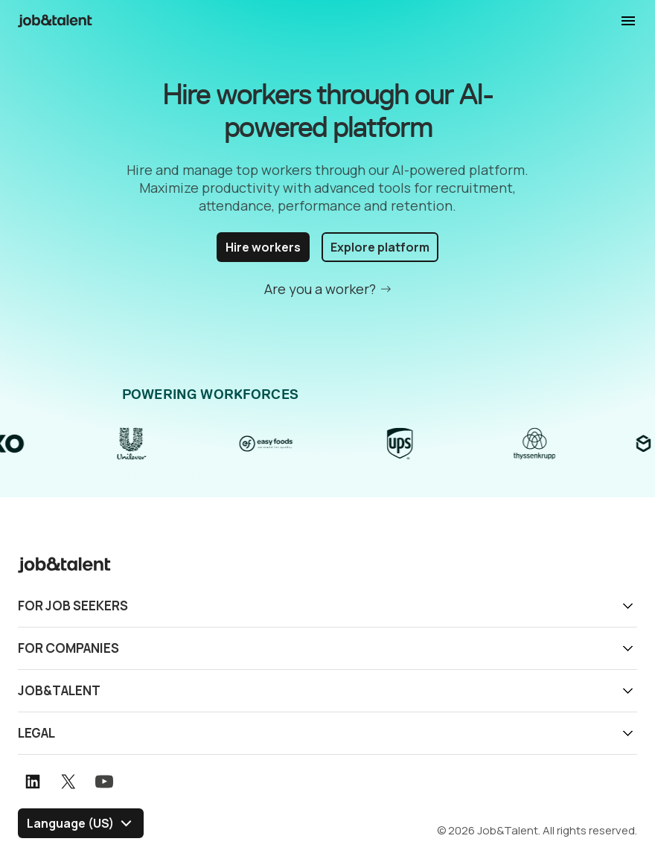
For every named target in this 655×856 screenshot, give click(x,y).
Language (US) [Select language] (70, 823)
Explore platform (379, 247)
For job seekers (73, 605)
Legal (36, 732)
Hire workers (263, 247)
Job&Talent (59, 690)
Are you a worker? (320, 289)
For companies (68, 648)
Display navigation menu (628, 21)
